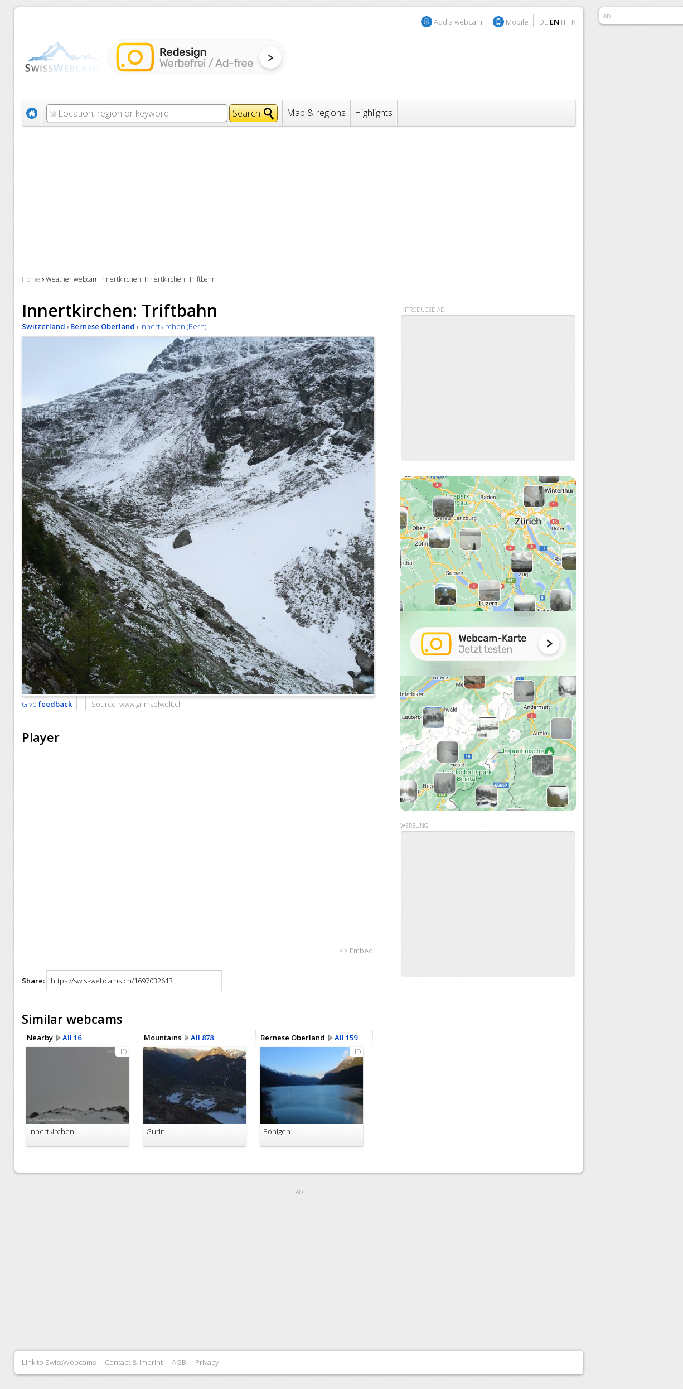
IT (563, 22)
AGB (179, 1362)
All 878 (202, 1038)
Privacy (207, 1362)
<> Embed (356, 951)
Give (47, 704)
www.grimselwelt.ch (151, 704)
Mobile (517, 22)
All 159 (346, 1038)
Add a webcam (458, 22)
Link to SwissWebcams (59, 1362)
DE (543, 22)
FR (572, 22)
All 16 (71, 1038)
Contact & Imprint (134, 1362)
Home (31, 279)
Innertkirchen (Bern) (173, 326)
